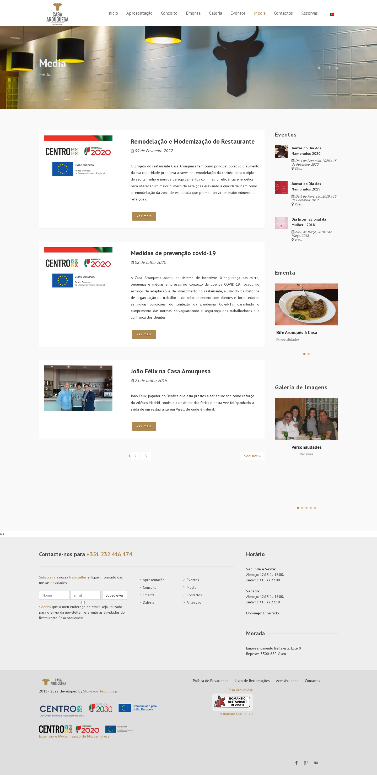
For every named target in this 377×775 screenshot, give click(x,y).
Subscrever (114, 595)
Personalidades (307, 447)
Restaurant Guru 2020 (236, 714)
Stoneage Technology (100, 691)
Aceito (46, 606)
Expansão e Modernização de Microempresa (74, 736)
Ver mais (144, 216)
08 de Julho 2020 (148, 262)
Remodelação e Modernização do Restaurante (193, 141)
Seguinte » (252, 456)
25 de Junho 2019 (149, 380)
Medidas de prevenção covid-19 (173, 253)
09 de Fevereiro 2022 (152, 150)
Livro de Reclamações (252, 680)
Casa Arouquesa (240, 689)
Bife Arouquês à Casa (296, 332)
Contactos (312, 680)
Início (320, 68)
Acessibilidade (287, 680)
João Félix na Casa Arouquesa (171, 371)
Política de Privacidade (211, 680)
